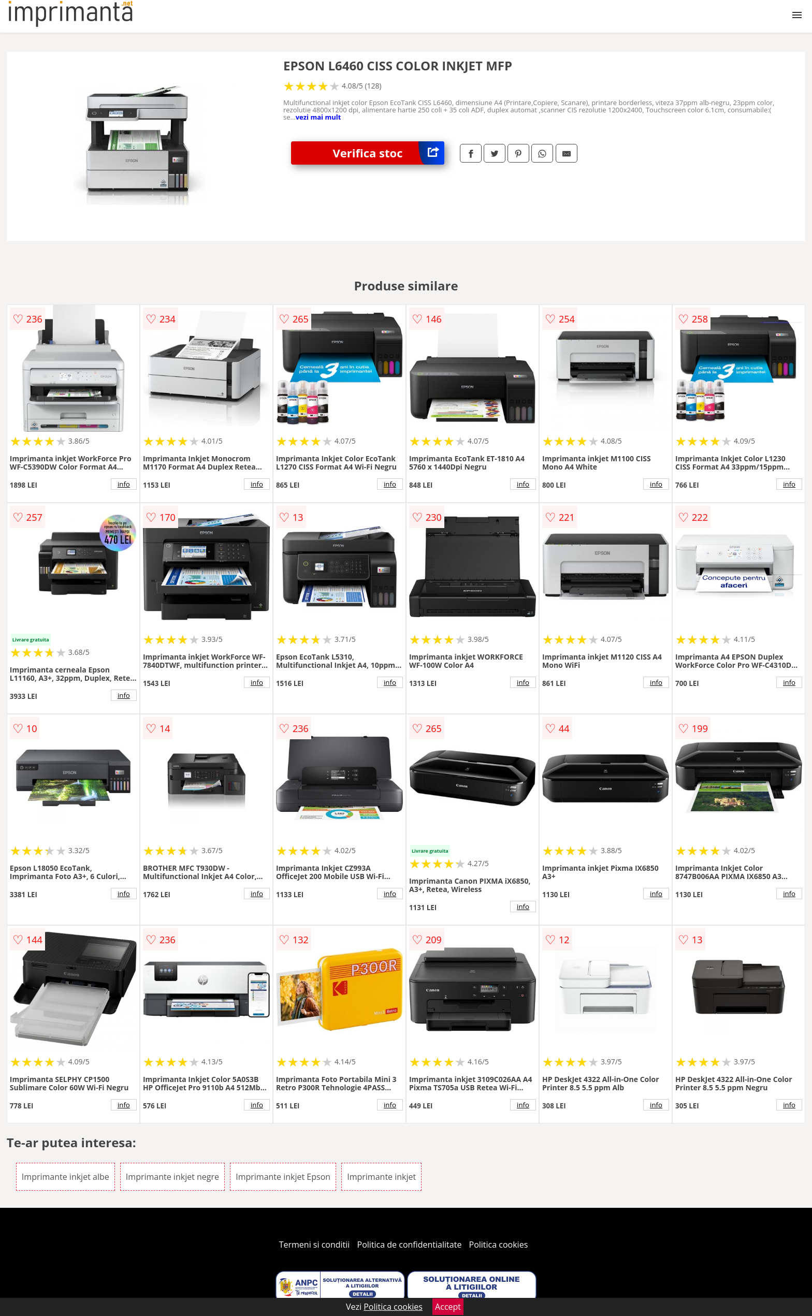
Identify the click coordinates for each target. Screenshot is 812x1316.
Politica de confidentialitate (409, 1244)
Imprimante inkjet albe (65, 1176)
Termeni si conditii (314, 1244)
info (124, 484)
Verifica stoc (388, 153)
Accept (448, 1306)
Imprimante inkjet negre (172, 1176)
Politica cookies (498, 1244)
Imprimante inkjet (381, 1176)
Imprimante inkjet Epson (283, 1176)
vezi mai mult (318, 117)
